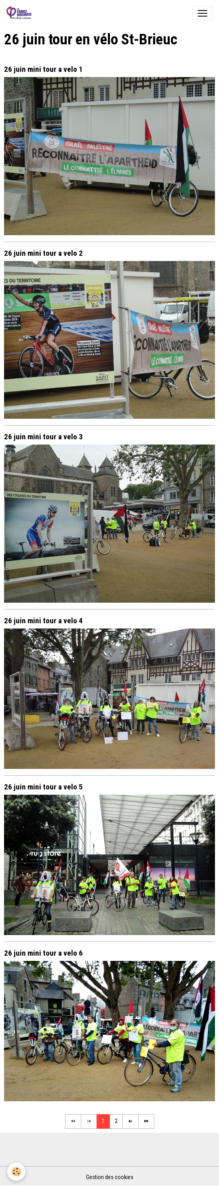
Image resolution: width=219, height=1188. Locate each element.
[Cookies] (16, 1172)
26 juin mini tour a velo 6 (43, 953)
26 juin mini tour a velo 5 (43, 786)
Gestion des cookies (109, 1177)
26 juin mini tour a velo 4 (43, 620)
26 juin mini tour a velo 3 (43, 436)
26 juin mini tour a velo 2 (43, 253)
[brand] (20, 13)
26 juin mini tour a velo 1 (43, 69)
